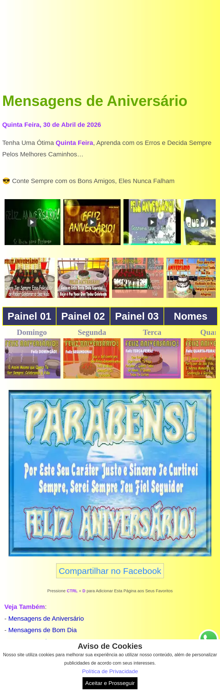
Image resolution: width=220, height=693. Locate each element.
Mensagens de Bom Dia (42, 630)
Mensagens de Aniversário (46, 618)
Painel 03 (137, 316)
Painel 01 (29, 316)
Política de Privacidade (110, 671)
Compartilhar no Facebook (110, 571)
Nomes (190, 316)
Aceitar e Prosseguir (110, 683)
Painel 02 (83, 316)
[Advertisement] (110, 42)
